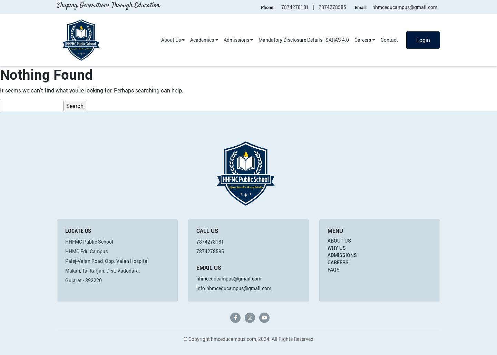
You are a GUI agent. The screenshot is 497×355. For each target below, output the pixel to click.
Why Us (337, 248)
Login (423, 40)
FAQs (334, 269)
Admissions (236, 40)
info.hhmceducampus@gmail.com (233, 288)
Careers (362, 40)
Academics (202, 40)
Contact (389, 40)
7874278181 (295, 7)
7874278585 (332, 7)
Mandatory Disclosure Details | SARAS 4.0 (304, 40)
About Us (171, 40)
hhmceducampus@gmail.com (404, 7)
